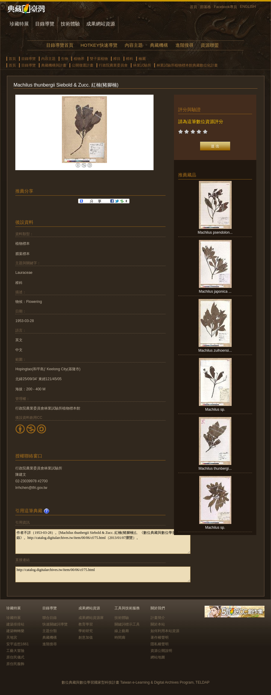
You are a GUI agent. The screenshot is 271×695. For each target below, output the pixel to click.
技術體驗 (70, 23)
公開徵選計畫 (82, 65)
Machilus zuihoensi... (215, 350)
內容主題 (134, 45)
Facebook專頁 (225, 7)
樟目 (116, 59)
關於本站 (158, 624)
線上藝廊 (121, 631)
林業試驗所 (142, 65)
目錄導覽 (44, 23)
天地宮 (11, 637)
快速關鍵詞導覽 (55, 624)
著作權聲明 (160, 637)
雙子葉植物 (99, 59)
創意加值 (85, 637)
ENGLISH (248, 6)
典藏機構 (159, 45)
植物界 (79, 59)
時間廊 (119, 637)
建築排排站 (15, 624)
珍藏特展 (19, 23)
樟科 (129, 59)
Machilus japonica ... (215, 291)
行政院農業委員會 (113, 65)
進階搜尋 (184, 45)
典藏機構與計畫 (53, 65)
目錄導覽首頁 (59, 45)
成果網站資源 (100, 23)
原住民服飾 (15, 664)
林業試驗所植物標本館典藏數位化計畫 (187, 65)
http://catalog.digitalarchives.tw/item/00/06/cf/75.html (102, 574)
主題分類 (49, 631)
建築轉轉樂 (15, 631)
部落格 (205, 7)
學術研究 (85, 631)
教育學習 (85, 624)
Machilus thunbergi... (215, 468)
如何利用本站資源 (165, 631)
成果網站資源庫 (91, 618)
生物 (64, 59)
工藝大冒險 (15, 651)
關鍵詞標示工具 (127, 624)
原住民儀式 (15, 657)
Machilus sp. (215, 409)
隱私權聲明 (160, 644)
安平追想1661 (17, 644)
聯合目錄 (49, 618)
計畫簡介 (158, 618)
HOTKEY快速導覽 (99, 45)
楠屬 (142, 59)
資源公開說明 (161, 651)
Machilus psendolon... (215, 232)
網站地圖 (158, 657)
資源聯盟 (210, 45)
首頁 (193, 7)
